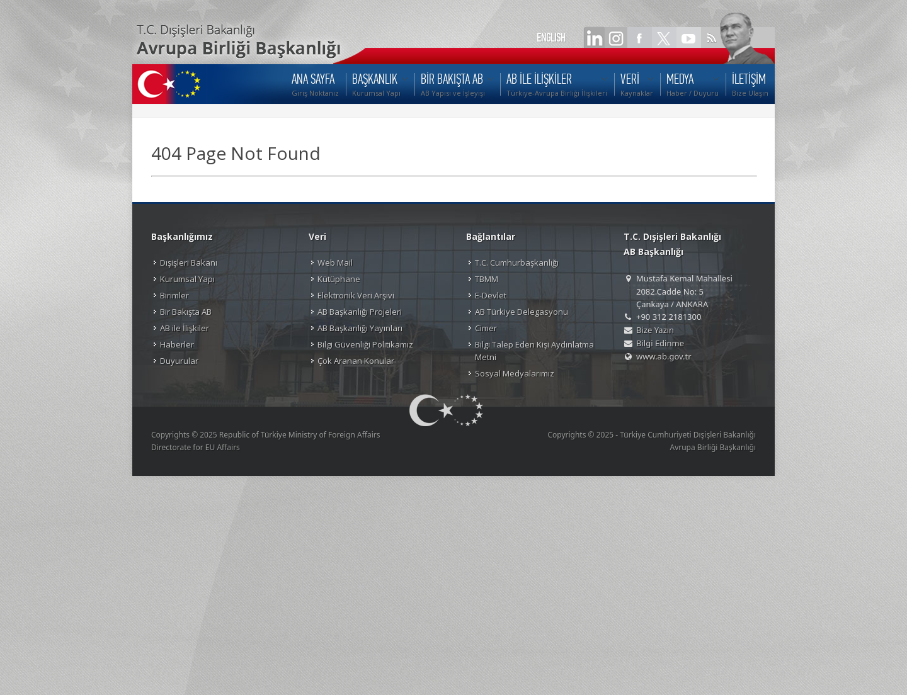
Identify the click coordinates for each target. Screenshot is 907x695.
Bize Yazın (655, 330)
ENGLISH (551, 37)
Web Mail (335, 262)
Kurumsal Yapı (187, 279)
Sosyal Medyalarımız (514, 373)
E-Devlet (490, 295)
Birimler (174, 295)
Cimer (486, 328)
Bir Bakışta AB (186, 311)
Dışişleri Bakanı (188, 262)
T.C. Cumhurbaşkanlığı (517, 262)
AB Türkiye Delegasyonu (521, 311)
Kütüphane (338, 279)
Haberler (177, 344)
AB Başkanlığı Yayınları (359, 328)
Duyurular (179, 360)
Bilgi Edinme (660, 343)
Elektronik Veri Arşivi (355, 295)
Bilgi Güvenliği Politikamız (365, 344)
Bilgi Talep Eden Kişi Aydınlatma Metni (534, 351)
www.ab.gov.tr (664, 356)
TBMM (486, 279)
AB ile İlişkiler (184, 328)
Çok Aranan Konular (355, 360)
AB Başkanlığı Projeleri (359, 311)
